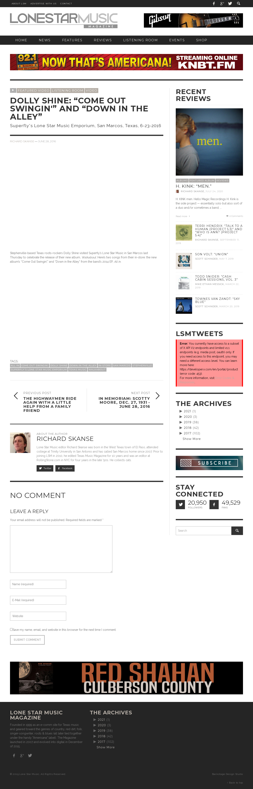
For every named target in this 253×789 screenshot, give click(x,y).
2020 (188, 417)
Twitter (45, 468)
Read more (183, 216)
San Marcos (121, 365)
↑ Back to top (235, 782)
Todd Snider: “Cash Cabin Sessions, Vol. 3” (216, 278)
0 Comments (234, 216)
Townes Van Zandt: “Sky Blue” (217, 300)
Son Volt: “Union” (211, 254)
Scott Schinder (206, 258)
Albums (182, 180)
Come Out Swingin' (34, 365)
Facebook (65, 468)
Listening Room (67, 90)
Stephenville (142, 365)
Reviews (222, 180)
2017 (187, 433)
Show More (192, 439)
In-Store (105, 365)
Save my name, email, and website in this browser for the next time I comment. (64, 629)
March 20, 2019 (229, 306)
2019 (187, 422)
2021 (187, 411)
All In (15, 365)
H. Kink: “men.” (194, 186)
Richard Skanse (22, 141)
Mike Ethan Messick (209, 284)
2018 (188, 428)
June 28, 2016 (47, 141)
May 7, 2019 (226, 258)
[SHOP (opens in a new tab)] (202, 40)
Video (91, 90)
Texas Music (77, 369)
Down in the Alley (82, 365)
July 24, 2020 (214, 191)
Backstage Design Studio (227, 774)
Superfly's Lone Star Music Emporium (39, 369)
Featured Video (33, 90)
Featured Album (202, 180)
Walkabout (97, 369)
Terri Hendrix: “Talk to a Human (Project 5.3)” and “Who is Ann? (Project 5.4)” (219, 230)
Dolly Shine (58, 365)
